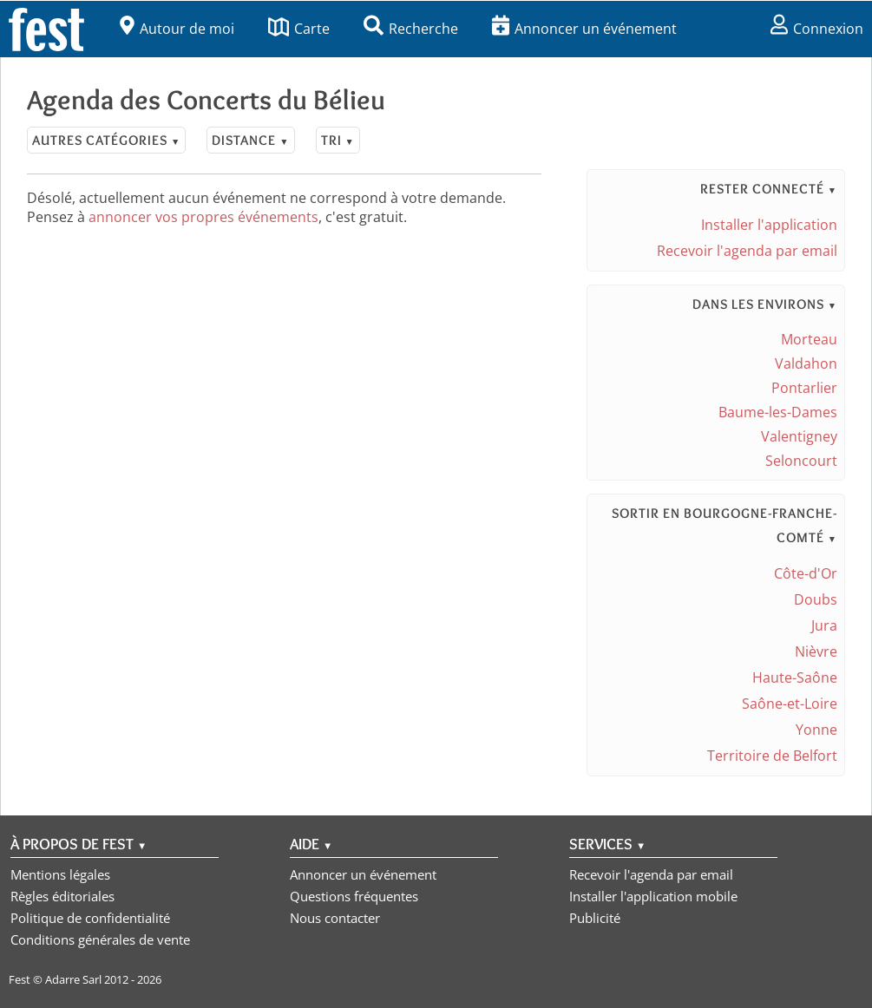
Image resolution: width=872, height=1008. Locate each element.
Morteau (809, 339)
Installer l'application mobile (653, 896)
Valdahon (806, 363)
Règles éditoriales (62, 896)
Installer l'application (769, 224)
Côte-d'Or (805, 573)
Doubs (815, 599)
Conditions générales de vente (100, 939)
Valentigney (799, 436)
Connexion (816, 28)
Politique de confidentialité (90, 917)
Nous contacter (335, 917)
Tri (338, 140)
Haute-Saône (794, 677)
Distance (250, 140)
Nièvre (816, 651)
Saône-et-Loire (789, 703)
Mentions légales (60, 874)
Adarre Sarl (73, 979)
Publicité (594, 917)
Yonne (816, 729)
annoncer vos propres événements (203, 216)
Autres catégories (106, 140)
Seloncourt (801, 460)
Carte (299, 28)
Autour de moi (177, 28)
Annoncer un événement (584, 28)
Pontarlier (804, 387)
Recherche (411, 28)
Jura (824, 625)
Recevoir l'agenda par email (747, 250)
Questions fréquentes (354, 896)
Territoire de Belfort (772, 755)
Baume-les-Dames (777, 412)
